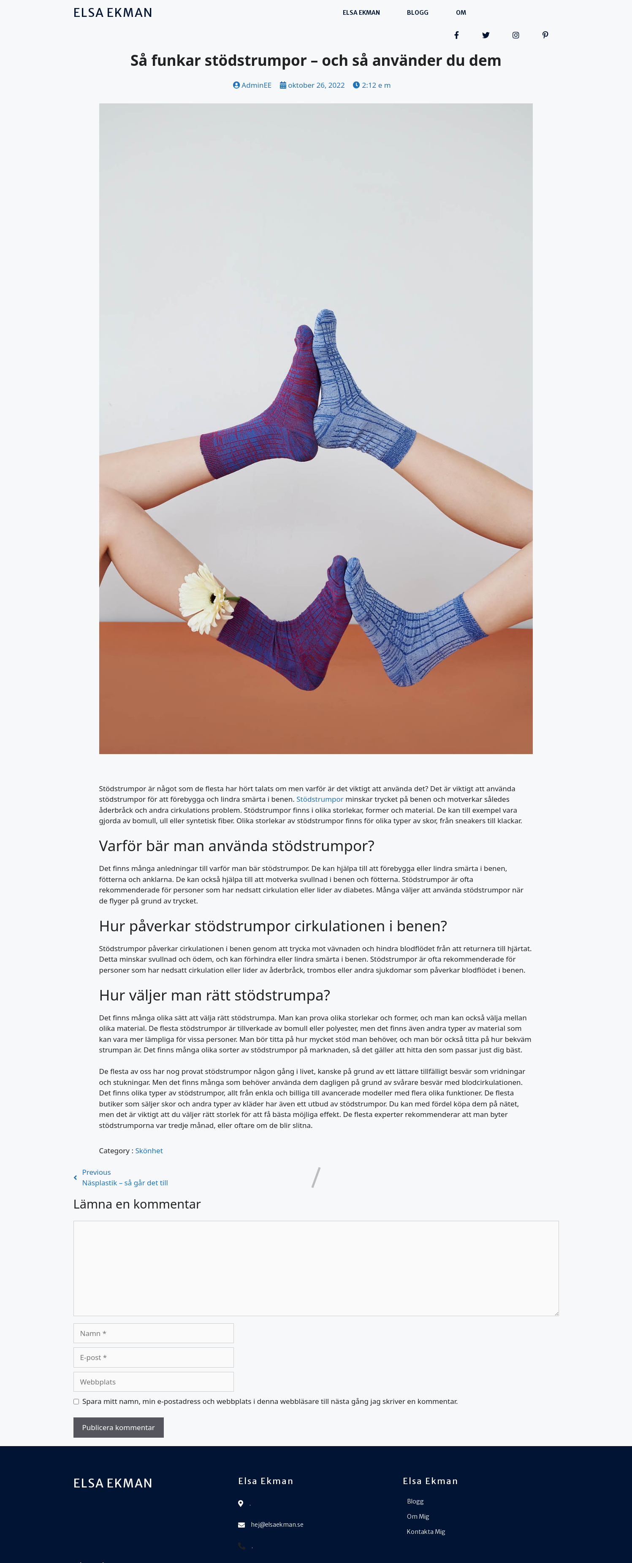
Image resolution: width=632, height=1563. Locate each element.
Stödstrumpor (320, 780)
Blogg (305, 13)
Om (348, 13)
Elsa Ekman (248, 13)
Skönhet (149, 1131)
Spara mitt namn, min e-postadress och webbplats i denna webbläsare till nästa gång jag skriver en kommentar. (270, 1382)
